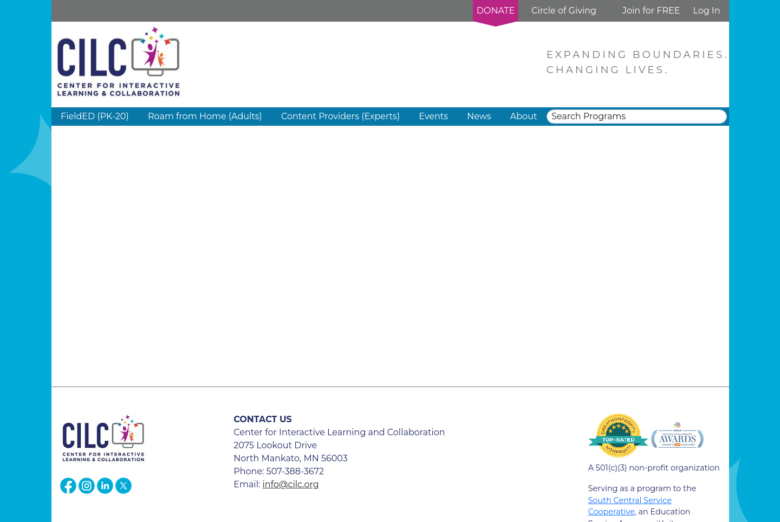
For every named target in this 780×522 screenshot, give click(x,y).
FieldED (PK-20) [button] (95, 116)
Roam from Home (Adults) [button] (205, 116)
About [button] (523, 116)
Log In (706, 10)
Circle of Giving (563, 10)
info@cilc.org (291, 484)
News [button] (479, 116)
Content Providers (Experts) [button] (340, 116)
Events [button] (433, 116)
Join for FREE (651, 10)
